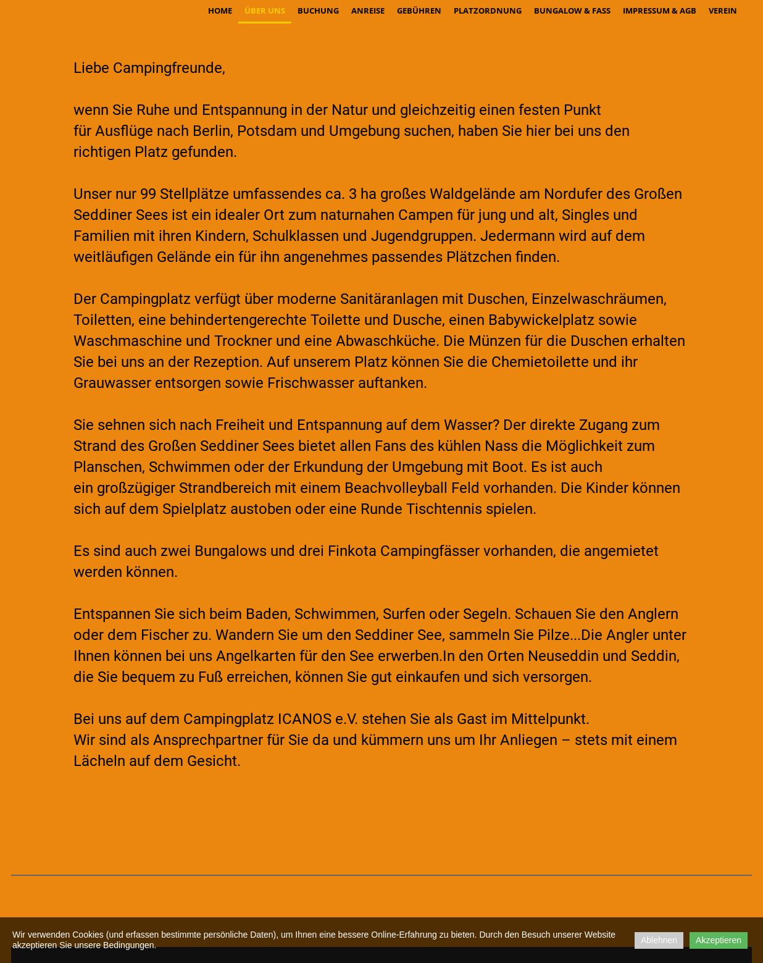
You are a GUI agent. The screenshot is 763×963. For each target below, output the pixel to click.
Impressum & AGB (659, 10)
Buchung (318, 10)
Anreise (368, 10)
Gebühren (419, 10)
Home (220, 10)
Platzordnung (488, 10)
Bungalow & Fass (572, 10)
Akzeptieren (718, 940)
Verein (723, 10)
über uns (264, 10)
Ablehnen (659, 940)
